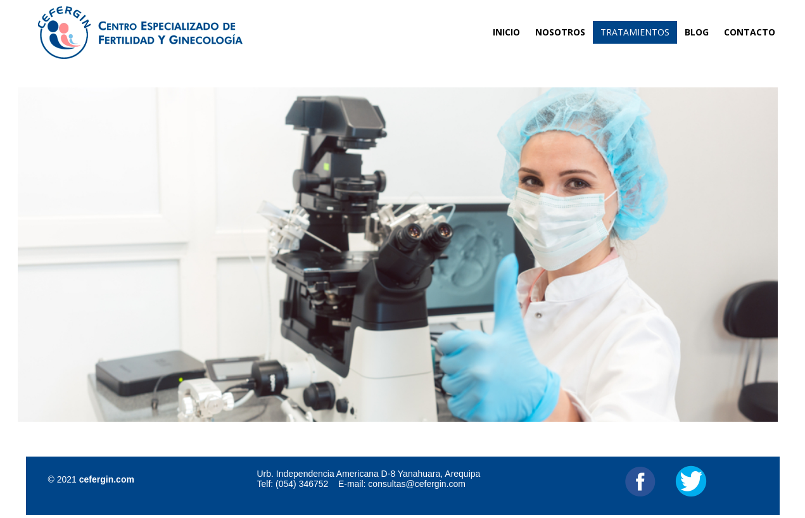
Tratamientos (634, 32)
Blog (697, 32)
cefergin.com (106, 479)
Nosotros (560, 32)
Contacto (749, 32)
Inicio (506, 32)
